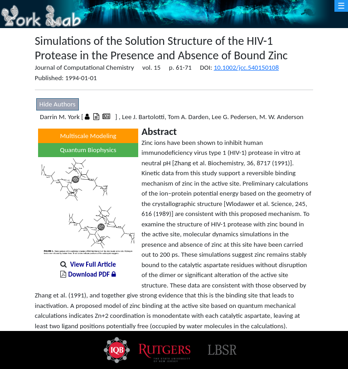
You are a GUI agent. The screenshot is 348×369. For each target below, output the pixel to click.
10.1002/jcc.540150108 (246, 67)
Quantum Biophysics (88, 150)
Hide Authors (57, 104)
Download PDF (92, 274)
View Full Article (93, 264)
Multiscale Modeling (88, 136)
